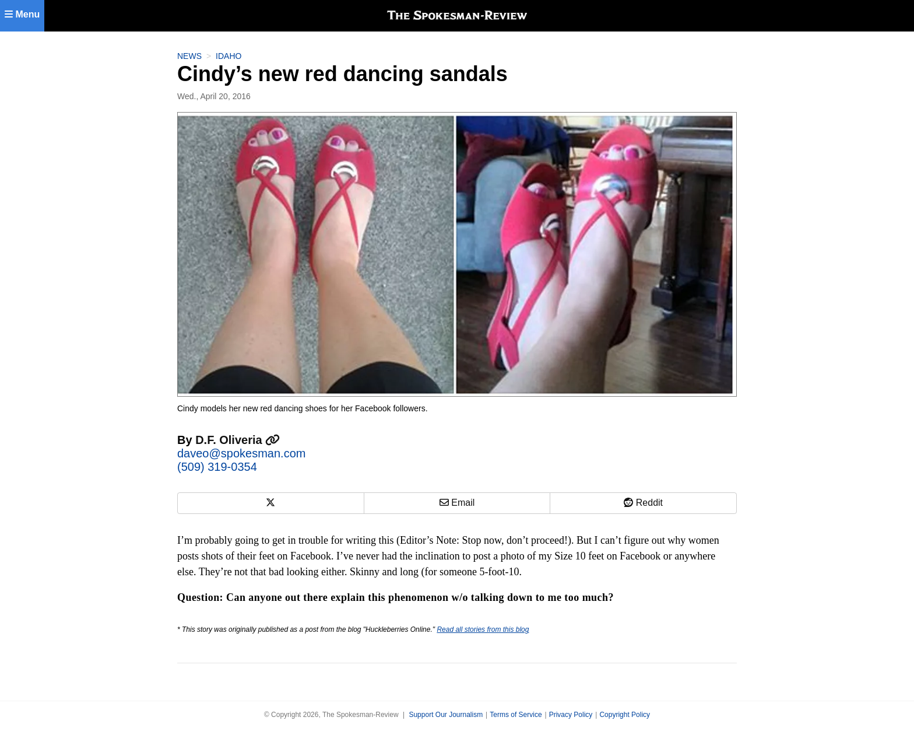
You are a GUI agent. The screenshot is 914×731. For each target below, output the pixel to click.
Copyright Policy (624, 715)
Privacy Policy (571, 715)
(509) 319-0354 (217, 466)
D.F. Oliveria (237, 439)
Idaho (228, 56)
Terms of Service (516, 715)
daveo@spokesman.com (241, 453)
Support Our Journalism (446, 715)
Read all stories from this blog (483, 629)
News (189, 56)
